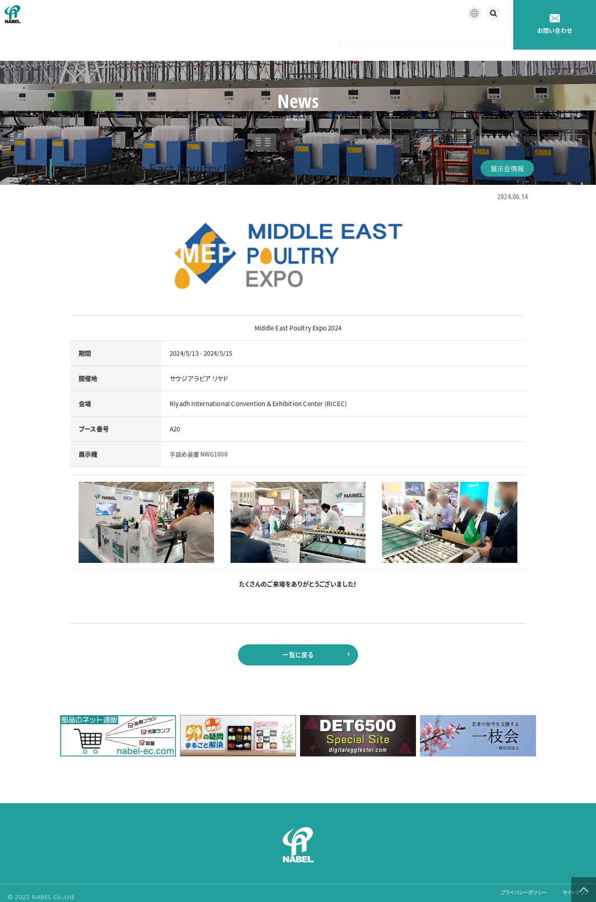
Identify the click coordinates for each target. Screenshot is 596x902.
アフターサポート (370, 37)
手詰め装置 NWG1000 (200, 442)
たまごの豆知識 (436, 37)
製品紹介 (313, 37)
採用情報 (490, 37)
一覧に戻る (297, 646)
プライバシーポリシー (512, 889)
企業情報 (267, 37)
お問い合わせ (554, 24)
